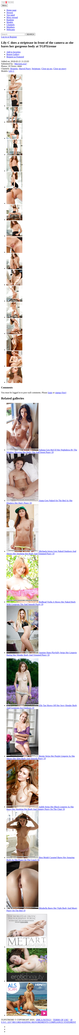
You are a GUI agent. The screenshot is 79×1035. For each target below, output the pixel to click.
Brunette (14, 68)
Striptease (36, 68)
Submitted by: (7, 64)
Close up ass (46, 68)
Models (9, 22)
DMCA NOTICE (43, 1020)
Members (10, 27)
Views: (14, 66)
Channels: (5, 68)
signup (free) (60, 392)
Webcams (10, 29)
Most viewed (12, 17)
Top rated (10, 15)
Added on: (5, 61)
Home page (11, 10)
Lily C (11, 71)
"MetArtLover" (20, 64)
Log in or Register (9, 37)
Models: (4, 71)
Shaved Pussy (25, 68)
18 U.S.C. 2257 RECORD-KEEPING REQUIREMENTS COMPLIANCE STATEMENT (38, 1021)
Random (10, 20)
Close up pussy (59, 68)
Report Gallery (12, 54)
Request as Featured (15, 57)
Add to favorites (13, 52)
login (50, 392)
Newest (9, 12)
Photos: (4, 66)
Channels (10, 25)
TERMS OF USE (60, 1020)
